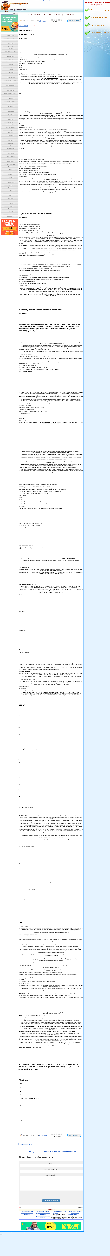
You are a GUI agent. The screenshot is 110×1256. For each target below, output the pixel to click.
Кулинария (10, 106)
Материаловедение (10, 127)
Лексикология (10, 111)
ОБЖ (10, 145)
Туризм (10, 190)
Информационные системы (10, 93)
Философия (10, 201)
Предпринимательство (10, 51)
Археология (10, 43)
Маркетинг (10, 119)
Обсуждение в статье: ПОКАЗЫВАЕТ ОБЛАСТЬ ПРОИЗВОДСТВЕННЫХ (52, 1152)
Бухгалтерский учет (10, 61)
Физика (10, 195)
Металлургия (11, 138)
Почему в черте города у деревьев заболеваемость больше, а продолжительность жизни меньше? (43, 1214)
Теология (10, 185)
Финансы (11, 203)
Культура (11, 109)
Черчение (10, 208)
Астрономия (10, 48)
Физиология (10, 198)
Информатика (10, 90)
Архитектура (10, 46)
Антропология (10, 40)
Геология (11, 69)
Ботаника (10, 59)
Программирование (10, 159)
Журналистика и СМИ (11, 80)
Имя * (51, 1163)
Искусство (10, 96)
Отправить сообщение (51, 1200)
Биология (10, 53)
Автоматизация (10, 35)
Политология (11, 153)
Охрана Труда (10, 148)
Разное (10, 172)
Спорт (10, 177)
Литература (10, 114)
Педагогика (10, 151)
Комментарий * (51, 1175)
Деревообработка (11, 77)
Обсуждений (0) (43, 21)
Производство (10, 161)
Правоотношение (11, 156)
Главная (37, 0)
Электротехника (10, 216)
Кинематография (11, 101)
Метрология (10, 140)
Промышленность (10, 164)
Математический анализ (10, 124)
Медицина (10, 132)
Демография (11, 74)
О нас (44, 0)
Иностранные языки (10, 88)
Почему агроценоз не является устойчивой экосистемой (27, 1213)
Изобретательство (10, 85)
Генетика (11, 64)
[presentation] (32, 1195)
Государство (10, 72)
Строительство (10, 182)
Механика (10, 143)
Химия (10, 206)
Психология (10, 166)
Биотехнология (10, 56)
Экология (10, 211)
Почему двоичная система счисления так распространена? (75, 1213)
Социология (10, 174)
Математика (10, 122)
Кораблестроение (11, 103)
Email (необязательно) (51, 1169)
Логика (10, 117)
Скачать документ (74, 20)
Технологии (10, 187)
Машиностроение (11, 130)
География (10, 67)
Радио (10, 169)
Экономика (10, 214)
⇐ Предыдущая (23, 25)
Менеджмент (11, 135)
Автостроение (10, 38)
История (11, 98)
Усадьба (11, 193)
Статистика (10, 180)
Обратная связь (52, 0)
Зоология (10, 82)
